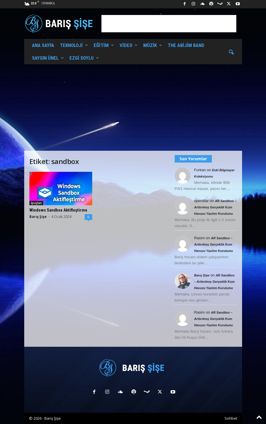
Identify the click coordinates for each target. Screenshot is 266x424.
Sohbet (231, 418)
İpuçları (36, 203)
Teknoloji (74, 45)
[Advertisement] (168, 23)
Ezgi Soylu (84, 58)
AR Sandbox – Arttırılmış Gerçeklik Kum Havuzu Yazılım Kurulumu (215, 207)
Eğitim (104, 45)
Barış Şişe (38, 216)
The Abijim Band (186, 45)
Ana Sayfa (43, 45)
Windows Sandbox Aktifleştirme (58, 210)
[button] (231, 52)
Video (128, 45)
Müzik (152, 45)
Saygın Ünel (48, 58)
